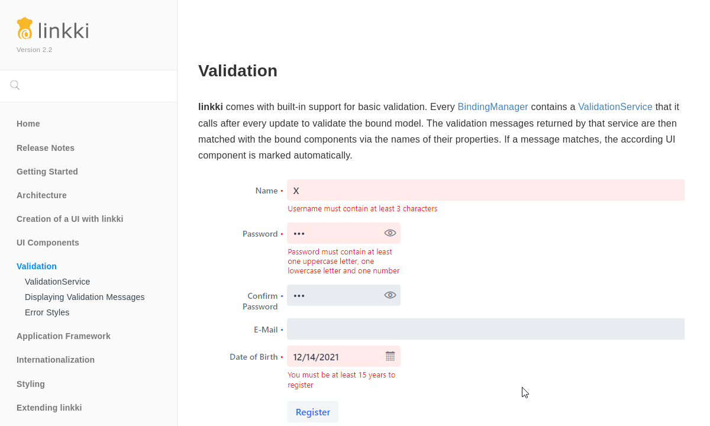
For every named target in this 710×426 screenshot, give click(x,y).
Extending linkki (49, 407)
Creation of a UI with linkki (70, 219)
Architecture (42, 195)
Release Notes (46, 148)
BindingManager (493, 107)
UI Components (48, 242)
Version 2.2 (35, 49)
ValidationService (58, 281)
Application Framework (64, 336)
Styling (31, 384)
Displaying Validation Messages (85, 297)
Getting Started (47, 171)
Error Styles (47, 312)
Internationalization (56, 359)
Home (28, 123)
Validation (37, 266)
